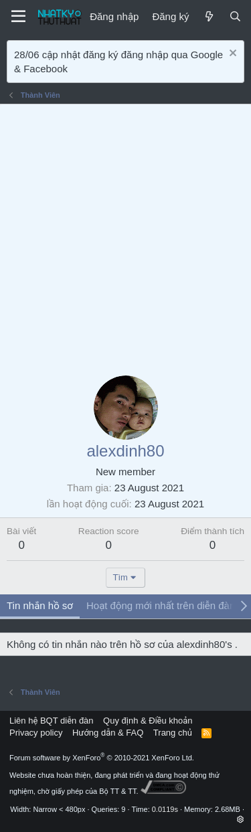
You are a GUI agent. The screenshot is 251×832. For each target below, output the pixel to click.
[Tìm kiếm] (235, 16)
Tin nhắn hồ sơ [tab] (40, 605)
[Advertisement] (125, 236)
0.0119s (165, 809)
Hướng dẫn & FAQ (107, 733)
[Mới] (208, 16)
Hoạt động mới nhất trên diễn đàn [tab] (160, 605)
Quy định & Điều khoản (147, 721)
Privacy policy (35, 733)
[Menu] (18, 16)
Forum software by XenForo (101, 758)
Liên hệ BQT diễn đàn (51, 721)
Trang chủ (172, 733)
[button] (240, 819)
